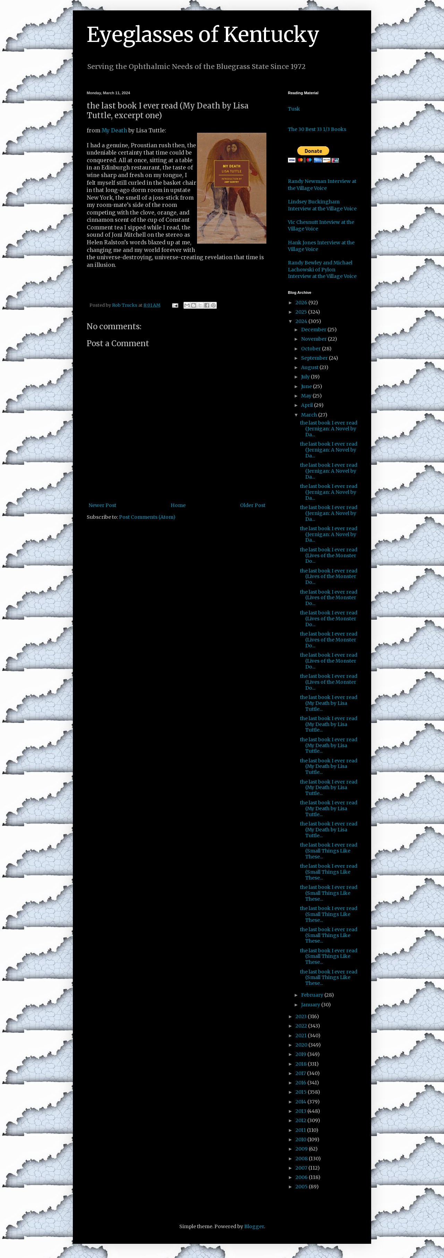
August (310, 367)
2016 (301, 1083)
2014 (301, 1102)
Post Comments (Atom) (147, 517)
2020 (302, 1045)
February (312, 995)
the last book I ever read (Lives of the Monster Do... (328, 556)
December (314, 329)
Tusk (294, 109)
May (307, 396)
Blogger (254, 1226)
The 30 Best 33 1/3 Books (317, 129)
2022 (302, 1026)
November (314, 339)
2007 (302, 1168)
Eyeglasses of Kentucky (203, 34)
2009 (302, 1149)
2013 (301, 1111)
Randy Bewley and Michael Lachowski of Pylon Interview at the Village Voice (322, 269)
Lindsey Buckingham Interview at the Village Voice (322, 205)
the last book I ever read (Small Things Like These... (328, 851)
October (311, 349)
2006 (302, 1177)
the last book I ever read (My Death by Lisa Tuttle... (328, 703)
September (315, 358)
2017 (301, 1073)
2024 (302, 321)
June (307, 386)
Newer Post (102, 505)
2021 (302, 1035)
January (311, 1005)
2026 (302, 302)
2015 (302, 1092)
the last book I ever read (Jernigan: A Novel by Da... (328, 429)
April (307, 405)
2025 (302, 312)
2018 (302, 1064)
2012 (301, 1120)
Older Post (252, 505)
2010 (301, 1139)
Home (178, 505)
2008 (302, 1158)
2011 (301, 1130)
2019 (301, 1054)
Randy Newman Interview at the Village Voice (322, 184)
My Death (114, 130)
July (306, 377)
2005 (302, 1186)
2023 (302, 1016)
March (309, 415)
